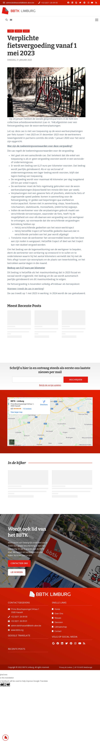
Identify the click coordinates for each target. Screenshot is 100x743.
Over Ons (59, 613)
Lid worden (17, 572)
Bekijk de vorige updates (50, 385)
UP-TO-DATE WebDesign (83, 667)
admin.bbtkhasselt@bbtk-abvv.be (20, 2)
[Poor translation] (7, 684)
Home (11, 31)
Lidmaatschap (61, 627)
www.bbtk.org (17, 630)
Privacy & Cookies (65, 667)
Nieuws (58, 618)
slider (26, 31)
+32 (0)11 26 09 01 (19, 621)
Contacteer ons (19, 563)
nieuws (18, 31)
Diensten (59, 622)
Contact (58, 631)
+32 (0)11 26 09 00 (49, 2)
